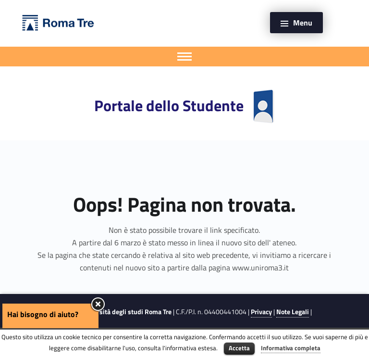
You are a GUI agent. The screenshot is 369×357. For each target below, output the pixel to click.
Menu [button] (302, 22)
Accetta (239, 348)
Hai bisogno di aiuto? (42, 314)
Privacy (261, 311)
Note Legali (292, 311)
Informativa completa (290, 348)
